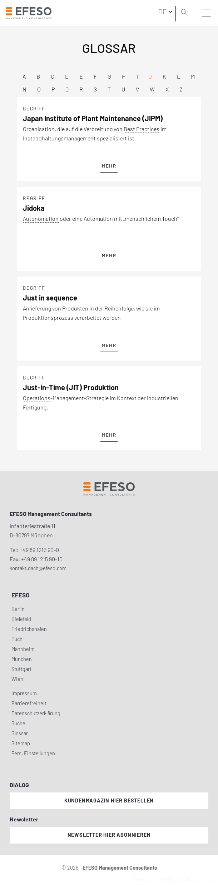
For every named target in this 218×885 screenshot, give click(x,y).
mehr (109, 166)
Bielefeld (21, 619)
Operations (36, 397)
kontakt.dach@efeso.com (38, 568)
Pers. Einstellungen (33, 753)
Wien (17, 679)
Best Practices (141, 128)
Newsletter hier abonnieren (109, 835)
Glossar (19, 733)
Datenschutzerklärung (35, 713)
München (21, 659)
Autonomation (41, 218)
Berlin (18, 609)
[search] (185, 13)
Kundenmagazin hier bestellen (109, 800)
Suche (18, 723)
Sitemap (20, 743)
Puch (17, 639)
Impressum (24, 693)
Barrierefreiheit (28, 703)
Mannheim (23, 649)
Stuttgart (21, 669)
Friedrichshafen (29, 629)
